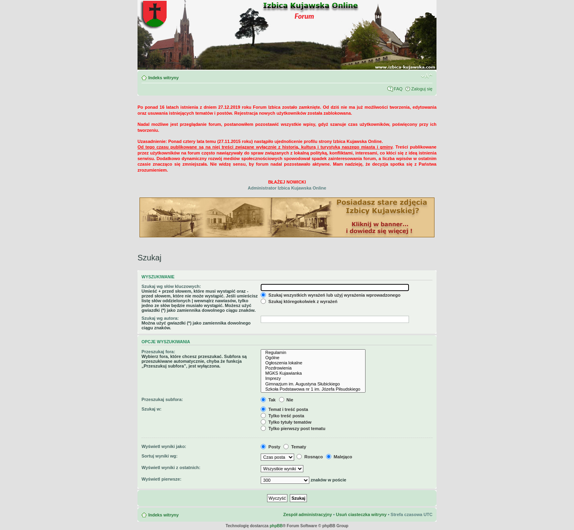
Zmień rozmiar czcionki (426, 76)
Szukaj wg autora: (160, 318)
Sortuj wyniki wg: (159, 456)
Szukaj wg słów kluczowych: (171, 286)
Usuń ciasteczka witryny (361, 514)
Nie (286, 399)
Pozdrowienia (313, 368)
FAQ (398, 88)
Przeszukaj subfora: (162, 399)
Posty (270, 446)
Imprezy (313, 378)
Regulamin (313, 352)
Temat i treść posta (284, 409)
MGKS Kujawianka (313, 373)
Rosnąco (310, 456)
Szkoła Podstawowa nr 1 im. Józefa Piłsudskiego (313, 389)
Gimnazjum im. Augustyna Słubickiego (313, 384)
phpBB (276, 526)
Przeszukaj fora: (158, 351)
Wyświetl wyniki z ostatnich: (171, 467)
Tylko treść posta (282, 415)
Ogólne (313, 357)
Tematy (294, 446)
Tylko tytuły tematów (286, 422)
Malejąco (339, 456)
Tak (268, 399)
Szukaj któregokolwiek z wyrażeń (299, 301)
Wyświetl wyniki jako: (164, 446)
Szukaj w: (151, 409)
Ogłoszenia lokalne (313, 363)
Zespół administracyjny (307, 514)
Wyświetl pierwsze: (161, 479)
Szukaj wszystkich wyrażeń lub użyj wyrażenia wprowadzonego (330, 295)
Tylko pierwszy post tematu (293, 428)
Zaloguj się (421, 88)
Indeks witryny (163, 77)
